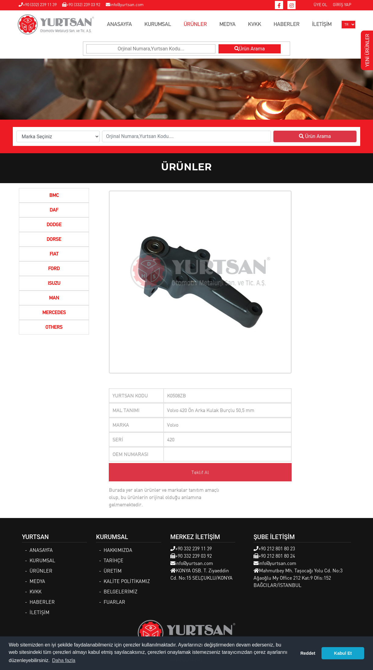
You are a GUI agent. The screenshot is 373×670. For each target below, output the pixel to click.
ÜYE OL (320, 4)
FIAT (54, 254)
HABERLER (287, 24)
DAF (54, 210)
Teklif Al (200, 472)
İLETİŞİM (322, 24)
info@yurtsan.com (125, 4)
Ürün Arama (249, 49)
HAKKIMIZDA (118, 550)
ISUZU (54, 283)
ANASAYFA (119, 24)
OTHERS (53, 327)
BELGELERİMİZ (120, 591)
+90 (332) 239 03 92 (81, 4)
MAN (54, 298)
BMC (54, 195)
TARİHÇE (113, 560)
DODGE (54, 225)
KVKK (254, 24)
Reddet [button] (307, 653)
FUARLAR (114, 602)
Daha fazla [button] (64, 660)
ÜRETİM (113, 570)
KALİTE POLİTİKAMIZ (127, 581)
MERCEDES (54, 312)
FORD (54, 268)
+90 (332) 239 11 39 (38, 4)
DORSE (54, 239)
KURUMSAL (157, 24)
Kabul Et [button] (343, 653)
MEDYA (227, 24)
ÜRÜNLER (195, 24)
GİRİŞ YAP (342, 4)
